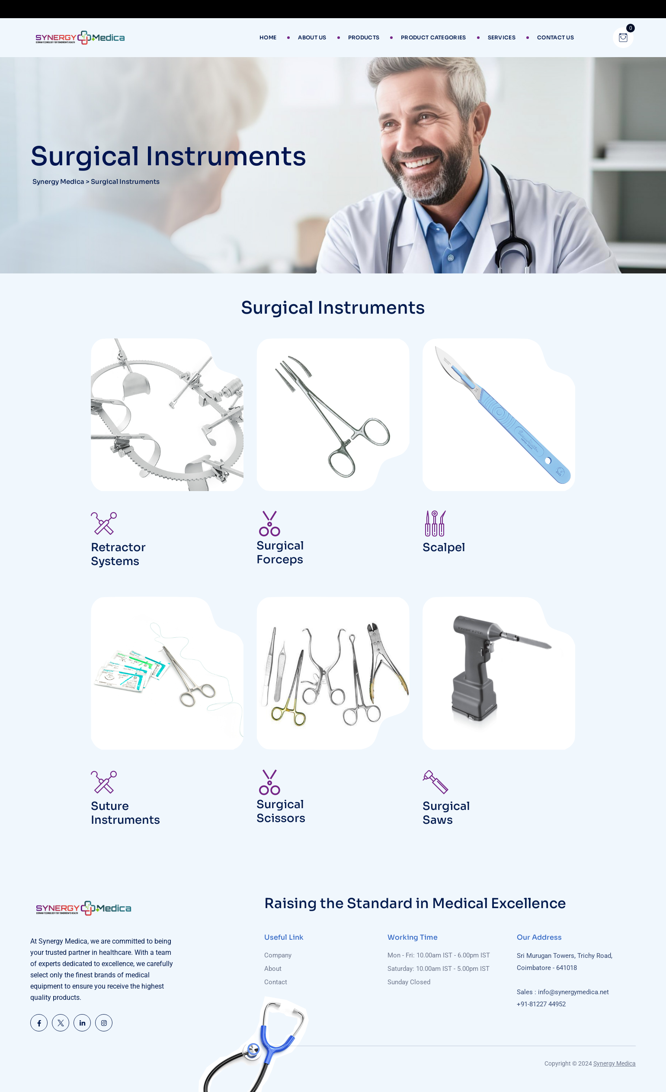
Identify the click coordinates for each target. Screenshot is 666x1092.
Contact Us (555, 37)
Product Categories (433, 37)
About (273, 969)
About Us (312, 37)
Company (277, 955)
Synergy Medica (614, 1063)
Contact (275, 982)
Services (502, 37)
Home (267, 37)
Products (363, 37)
